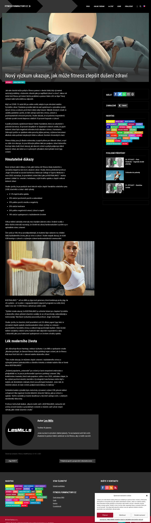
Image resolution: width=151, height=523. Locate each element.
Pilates (133, 129)
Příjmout (105, 515)
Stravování (123, 135)
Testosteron (112, 138)
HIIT (109, 129)
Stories (114, 135)
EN (108, 127)
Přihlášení (128, 6)
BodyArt (131, 124)
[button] (147, 496)
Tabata (132, 135)
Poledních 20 (111, 132)
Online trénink (97, 6)
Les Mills (48, 417)
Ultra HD (110, 140)
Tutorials (134, 138)
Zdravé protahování (114, 143)
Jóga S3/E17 (12, 458)
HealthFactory (19, 79)
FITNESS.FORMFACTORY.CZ (17, 6)
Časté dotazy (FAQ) (58, 494)
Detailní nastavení (139, 515)
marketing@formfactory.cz (110, 491)
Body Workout (112, 124)
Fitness (9, 79)
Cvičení (139, 124)
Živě (110, 6)
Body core (119, 121)
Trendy (126, 138)
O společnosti (57, 503)
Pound (120, 132)
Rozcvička (138, 132)
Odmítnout (122, 515)
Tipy (120, 138)
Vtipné (118, 140)
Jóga (114, 129)
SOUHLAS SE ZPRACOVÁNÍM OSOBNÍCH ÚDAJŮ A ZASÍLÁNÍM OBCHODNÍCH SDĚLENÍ (121, 519)
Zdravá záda (127, 140)
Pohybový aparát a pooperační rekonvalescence (77, 458)
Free (129, 127)
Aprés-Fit (110, 121)
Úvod (86, 6)
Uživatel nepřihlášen (59, 483)
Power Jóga (128, 132)
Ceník (118, 6)
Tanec (139, 135)
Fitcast (115, 127)
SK (108, 135)
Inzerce (55, 500)
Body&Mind (122, 124)
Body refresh (130, 121)
